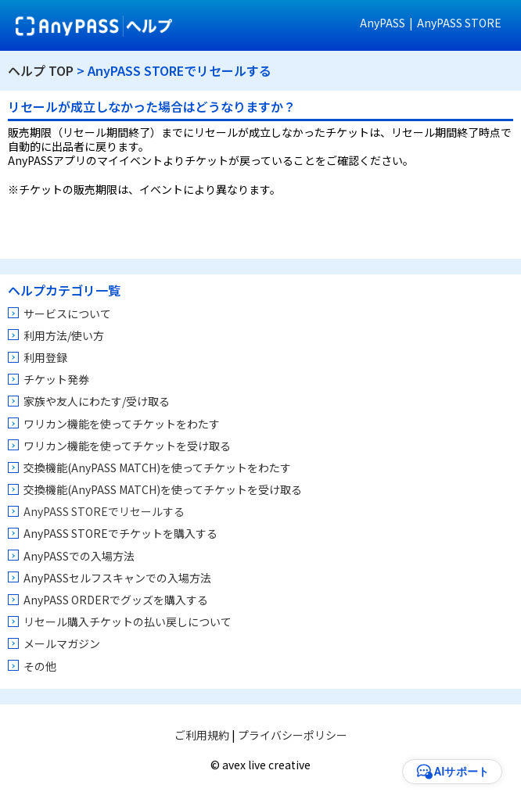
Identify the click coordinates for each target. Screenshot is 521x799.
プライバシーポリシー (292, 735)
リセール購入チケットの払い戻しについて (127, 621)
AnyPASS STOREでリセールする (104, 511)
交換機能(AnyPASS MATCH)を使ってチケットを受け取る (162, 489)
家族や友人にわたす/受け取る (96, 401)
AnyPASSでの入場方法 (79, 556)
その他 (39, 666)
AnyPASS (382, 22)
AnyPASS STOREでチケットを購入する (120, 533)
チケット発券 (56, 379)
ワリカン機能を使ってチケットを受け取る (127, 445)
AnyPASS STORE (459, 22)
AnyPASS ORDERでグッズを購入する (115, 599)
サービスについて (67, 313)
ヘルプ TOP (41, 70)
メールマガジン (61, 643)
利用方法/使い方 (63, 335)
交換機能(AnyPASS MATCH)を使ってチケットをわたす (157, 467)
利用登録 (45, 357)
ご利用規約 (201, 735)
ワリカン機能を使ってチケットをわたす (121, 424)
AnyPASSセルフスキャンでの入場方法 (117, 578)
